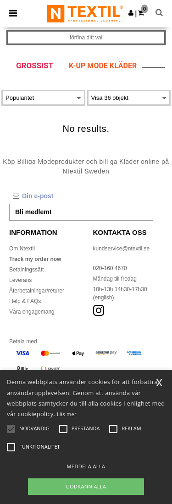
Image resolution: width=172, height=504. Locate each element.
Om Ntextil (22, 248)
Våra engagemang (32, 312)
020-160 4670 (110, 268)
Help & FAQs (25, 301)
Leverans (20, 280)
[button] (130, 12)
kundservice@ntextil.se (121, 248)
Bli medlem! (33, 212)
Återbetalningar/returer (36, 290)
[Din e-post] (81, 196)
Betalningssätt (26, 269)
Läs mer (67, 414)
